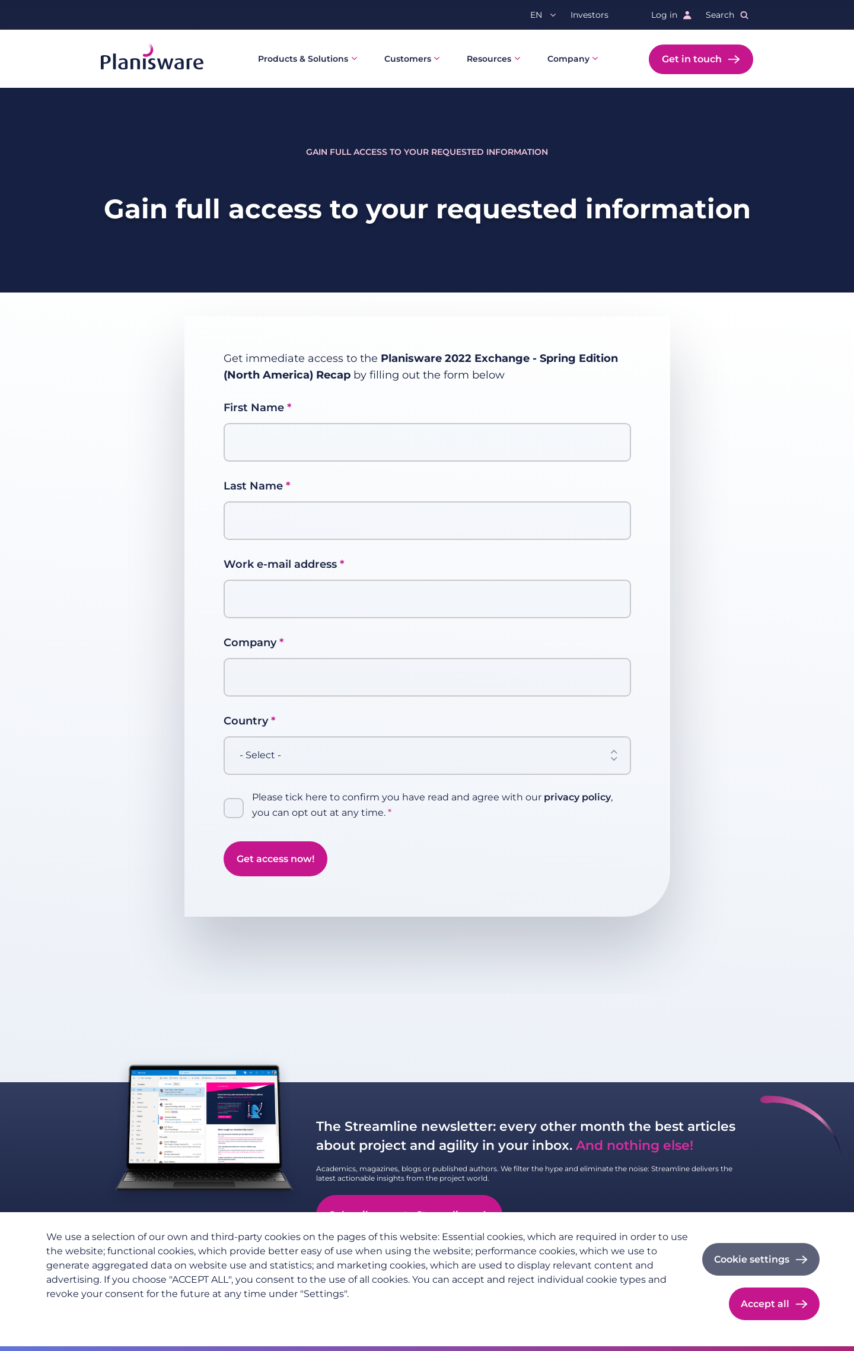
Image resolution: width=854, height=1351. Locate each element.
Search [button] (720, 14)
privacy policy (577, 797)
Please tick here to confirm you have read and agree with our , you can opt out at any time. (432, 804)
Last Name (253, 485)
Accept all (765, 1303)
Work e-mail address (280, 564)
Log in (664, 14)
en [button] (536, 14)
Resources (489, 58)
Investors (589, 14)
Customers (407, 58)
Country (246, 720)
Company (568, 58)
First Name (254, 407)
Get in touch (692, 59)
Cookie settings (751, 1259)
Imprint (132, 1313)
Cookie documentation (207, 1313)
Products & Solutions (303, 58)
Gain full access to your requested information (427, 152)
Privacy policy (75, 1313)
